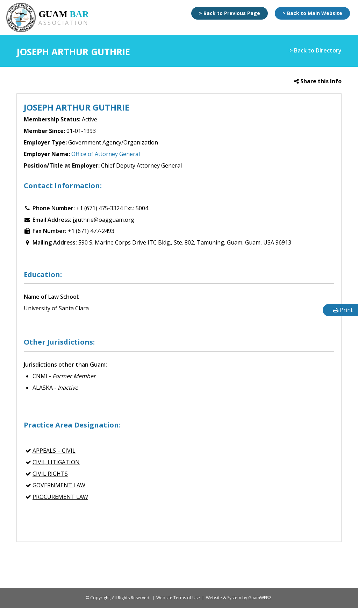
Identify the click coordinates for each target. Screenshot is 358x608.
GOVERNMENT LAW (59, 485)
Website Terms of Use (178, 598)
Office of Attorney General (105, 154)
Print (343, 310)
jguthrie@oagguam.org (103, 220)
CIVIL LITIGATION (56, 462)
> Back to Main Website (312, 13)
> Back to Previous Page (229, 13)
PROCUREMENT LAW (60, 497)
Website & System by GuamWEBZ (239, 598)
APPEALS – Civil (54, 450)
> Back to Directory (315, 50)
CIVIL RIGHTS (50, 474)
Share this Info (318, 81)
